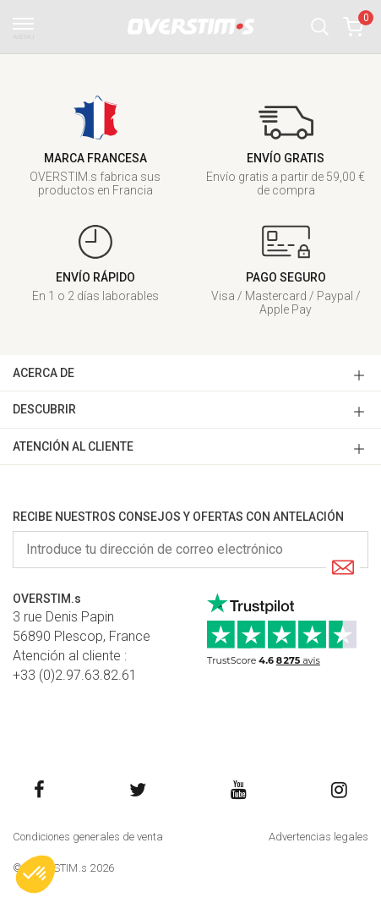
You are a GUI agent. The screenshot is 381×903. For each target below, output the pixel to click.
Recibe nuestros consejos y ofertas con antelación (178, 516)
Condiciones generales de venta (88, 836)
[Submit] (343, 568)
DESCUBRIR (44, 409)
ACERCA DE (43, 373)
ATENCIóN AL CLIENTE (73, 446)
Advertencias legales (318, 836)
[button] (320, 26)
